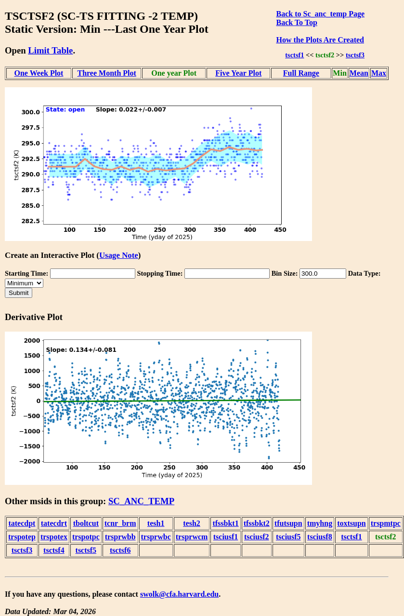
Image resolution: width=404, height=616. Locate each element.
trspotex (53, 537)
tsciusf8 (319, 537)
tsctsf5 (86, 550)
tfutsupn (288, 523)
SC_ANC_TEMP (141, 501)
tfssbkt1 (225, 523)
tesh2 (191, 523)
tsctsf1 (294, 55)
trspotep (22, 537)
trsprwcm (192, 537)
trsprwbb (120, 537)
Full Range (301, 73)
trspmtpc (386, 523)
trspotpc (86, 537)
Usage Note (118, 255)
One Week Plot (39, 73)
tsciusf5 (288, 537)
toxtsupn (351, 523)
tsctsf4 (54, 550)
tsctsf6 (120, 550)
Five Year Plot (238, 73)
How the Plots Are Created (320, 40)
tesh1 (156, 523)
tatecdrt (54, 523)
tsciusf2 (256, 537)
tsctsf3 (355, 55)
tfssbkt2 (257, 523)
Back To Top (296, 22)
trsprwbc (156, 537)
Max (378, 73)
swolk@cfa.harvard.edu (179, 594)
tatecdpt (21, 523)
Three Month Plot (106, 73)
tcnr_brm (120, 523)
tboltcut (86, 523)
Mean (359, 73)
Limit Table (50, 50)
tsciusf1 (225, 537)
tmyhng (319, 523)
